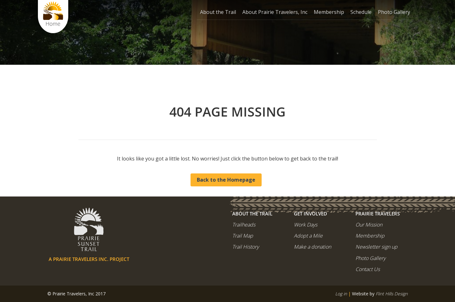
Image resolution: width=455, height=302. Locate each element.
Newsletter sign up (376, 246)
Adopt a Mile (308, 235)
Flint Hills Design (392, 294)
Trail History (245, 246)
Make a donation (312, 246)
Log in (341, 294)
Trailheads (243, 224)
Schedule (361, 12)
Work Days (305, 224)
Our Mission (368, 224)
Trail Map (242, 235)
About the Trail (218, 12)
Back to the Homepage (226, 179)
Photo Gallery (394, 12)
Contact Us (367, 269)
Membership (329, 12)
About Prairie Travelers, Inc (274, 12)
